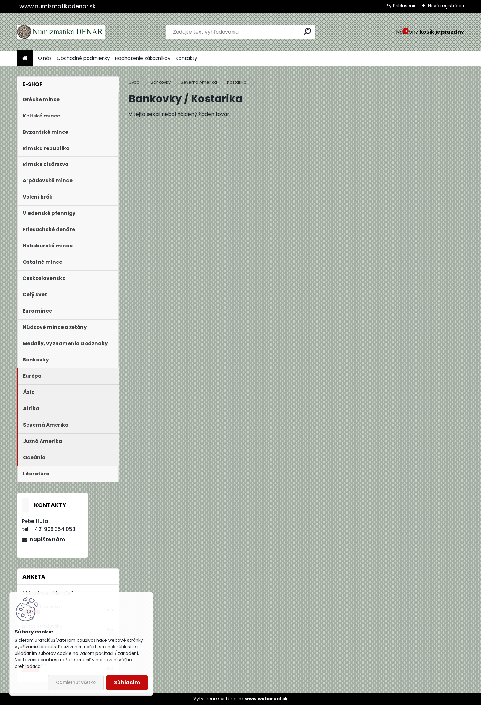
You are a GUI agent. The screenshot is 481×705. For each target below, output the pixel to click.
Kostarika (237, 82)
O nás (45, 58)
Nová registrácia (446, 6)
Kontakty (186, 58)
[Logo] (61, 32)
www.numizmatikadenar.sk (57, 6)
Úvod (134, 82)
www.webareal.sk (266, 698)
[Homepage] (25, 58)
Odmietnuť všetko (76, 682)
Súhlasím (127, 682)
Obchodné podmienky (83, 58)
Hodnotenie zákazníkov (143, 58)
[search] (307, 31)
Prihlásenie (405, 6)
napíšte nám (47, 539)
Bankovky (161, 82)
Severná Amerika (199, 82)
